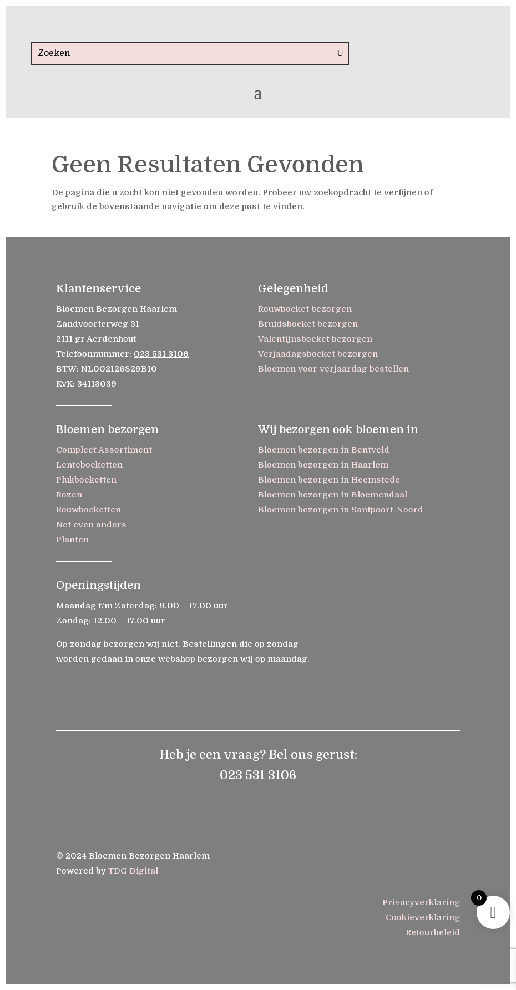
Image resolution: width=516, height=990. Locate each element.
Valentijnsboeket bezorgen (315, 339)
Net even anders (91, 525)
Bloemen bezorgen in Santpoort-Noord (340, 510)
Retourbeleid (433, 932)
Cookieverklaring (423, 917)
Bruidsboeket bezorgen (308, 324)
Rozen (69, 495)
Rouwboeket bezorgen (305, 309)
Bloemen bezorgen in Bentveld (323, 450)
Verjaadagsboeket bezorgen (318, 354)
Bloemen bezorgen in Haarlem (323, 465)
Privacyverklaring (421, 902)
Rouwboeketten (88, 510)
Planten (72, 540)
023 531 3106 (161, 354)
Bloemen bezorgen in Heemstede (329, 480)
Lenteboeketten (89, 465)
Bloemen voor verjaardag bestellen (333, 369)
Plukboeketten (86, 480)
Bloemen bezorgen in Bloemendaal (332, 495)
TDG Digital (133, 871)
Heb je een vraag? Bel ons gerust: (258, 754)
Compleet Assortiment (104, 450)
